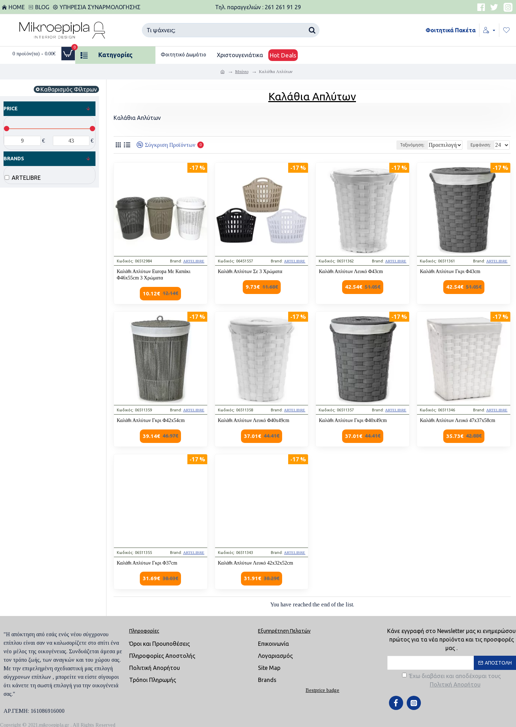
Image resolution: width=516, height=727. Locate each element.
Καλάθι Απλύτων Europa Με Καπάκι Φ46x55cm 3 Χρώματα (153, 275)
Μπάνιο (241, 71)
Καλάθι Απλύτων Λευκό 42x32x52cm (255, 563)
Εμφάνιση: (483, 145)
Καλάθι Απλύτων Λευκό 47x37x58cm (457, 420)
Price (11, 108)
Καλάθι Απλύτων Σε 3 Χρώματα (250, 271)
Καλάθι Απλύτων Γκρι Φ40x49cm (352, 420)
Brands (14, 158)
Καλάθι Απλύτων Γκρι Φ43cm (450, 271)
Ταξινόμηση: (394, 145)
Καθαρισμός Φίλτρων (68, 89)
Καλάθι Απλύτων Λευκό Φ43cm (351, 271)
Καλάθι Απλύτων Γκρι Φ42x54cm (151, 420)
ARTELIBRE (193, 261)
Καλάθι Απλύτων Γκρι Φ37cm (147, 563)
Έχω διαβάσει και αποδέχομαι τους (451, 681)
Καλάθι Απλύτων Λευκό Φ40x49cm (253, 420)
